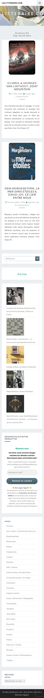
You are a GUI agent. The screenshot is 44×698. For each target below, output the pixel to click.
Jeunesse (10, 608)
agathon (32, 202)
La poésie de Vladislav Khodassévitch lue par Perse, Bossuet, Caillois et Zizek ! (21, 311)
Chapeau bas (11, 552)
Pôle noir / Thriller (13, 645)
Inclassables (11, 603)
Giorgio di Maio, (21, 367)
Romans (9, 650)
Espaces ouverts (12, 593)
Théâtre (9, 660)
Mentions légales (22, 695)
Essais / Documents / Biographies (19, 598)
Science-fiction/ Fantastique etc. (19, 655)
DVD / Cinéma (11, 567)
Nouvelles (10, 624)
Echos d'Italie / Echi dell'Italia (18, 572)
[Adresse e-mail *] (22, 473)
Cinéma (9, 557)
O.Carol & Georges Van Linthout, (22, 86)
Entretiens (10, 583)
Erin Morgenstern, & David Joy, (22, 193)
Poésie (9, 639)
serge (28, 94)
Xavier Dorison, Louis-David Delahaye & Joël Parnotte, (21, 419)
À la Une (9, 526)
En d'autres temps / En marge (18, 578)
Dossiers (9, 562)
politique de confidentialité (22, 464)
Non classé (10, 619)
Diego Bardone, (19, 391)
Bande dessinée (12, 536)
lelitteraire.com (12, 2)
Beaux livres (11, 541)
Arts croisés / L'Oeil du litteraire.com (21, 531)
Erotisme (10, 588)
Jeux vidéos (10, 614)
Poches (9, 634)
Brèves (9, 547)
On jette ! (10, 629)
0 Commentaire (22, 205)
